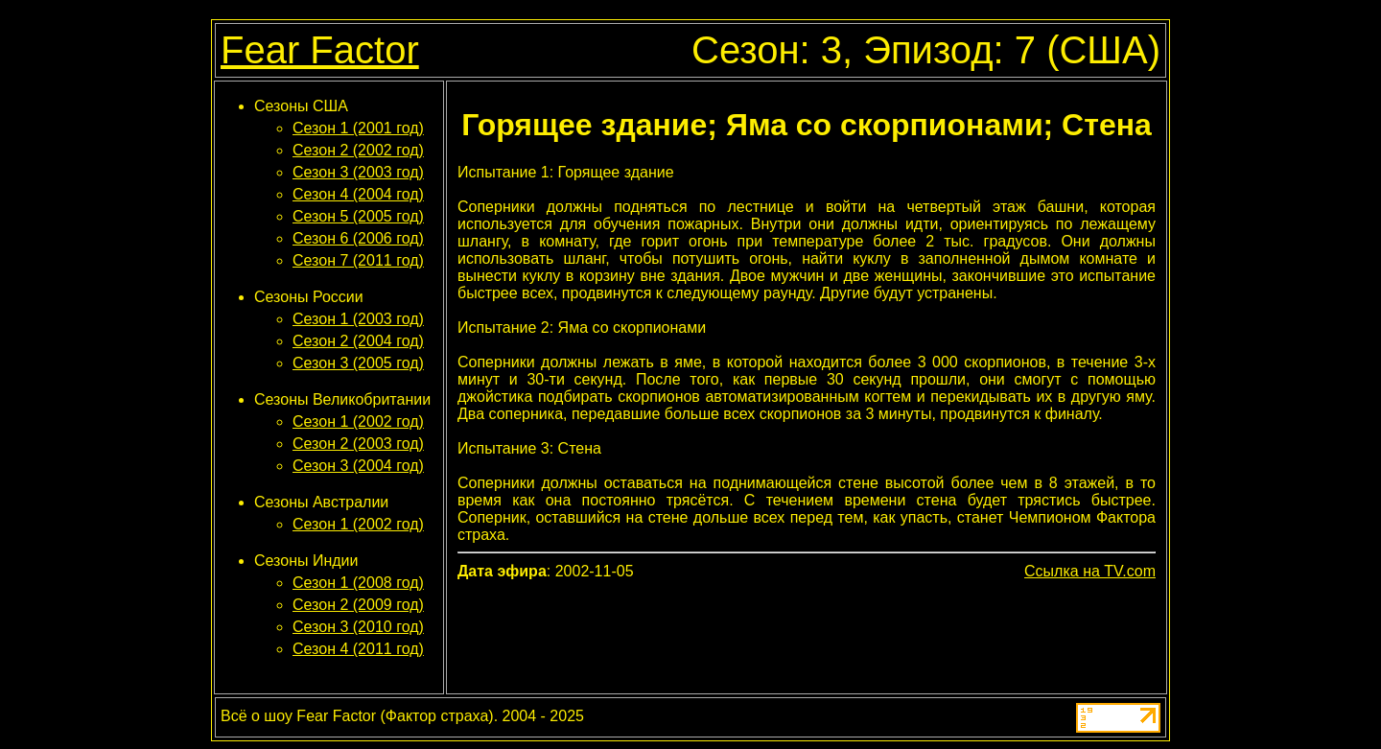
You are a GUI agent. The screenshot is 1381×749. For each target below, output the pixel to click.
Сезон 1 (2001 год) (358, 128)
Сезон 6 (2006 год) (358, 238)
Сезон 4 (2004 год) (358, 194)
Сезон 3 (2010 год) (358, 627)
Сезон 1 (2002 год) (358, 421)
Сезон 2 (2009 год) (358, 605)
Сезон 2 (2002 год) (358, 150)
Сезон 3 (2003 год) (358, 172)
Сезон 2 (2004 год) (358, 341)
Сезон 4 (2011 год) (358, 649)
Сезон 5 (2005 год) (358, 216)
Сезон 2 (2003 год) (358, 443)
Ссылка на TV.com (1090, 571)
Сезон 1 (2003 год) (358, 319)
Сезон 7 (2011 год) (358, 260)
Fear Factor (320, 50)
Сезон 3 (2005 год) (358, 363)
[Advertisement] (806, 635)
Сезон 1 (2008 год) (358, 582)
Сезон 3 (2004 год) (358, 465)
